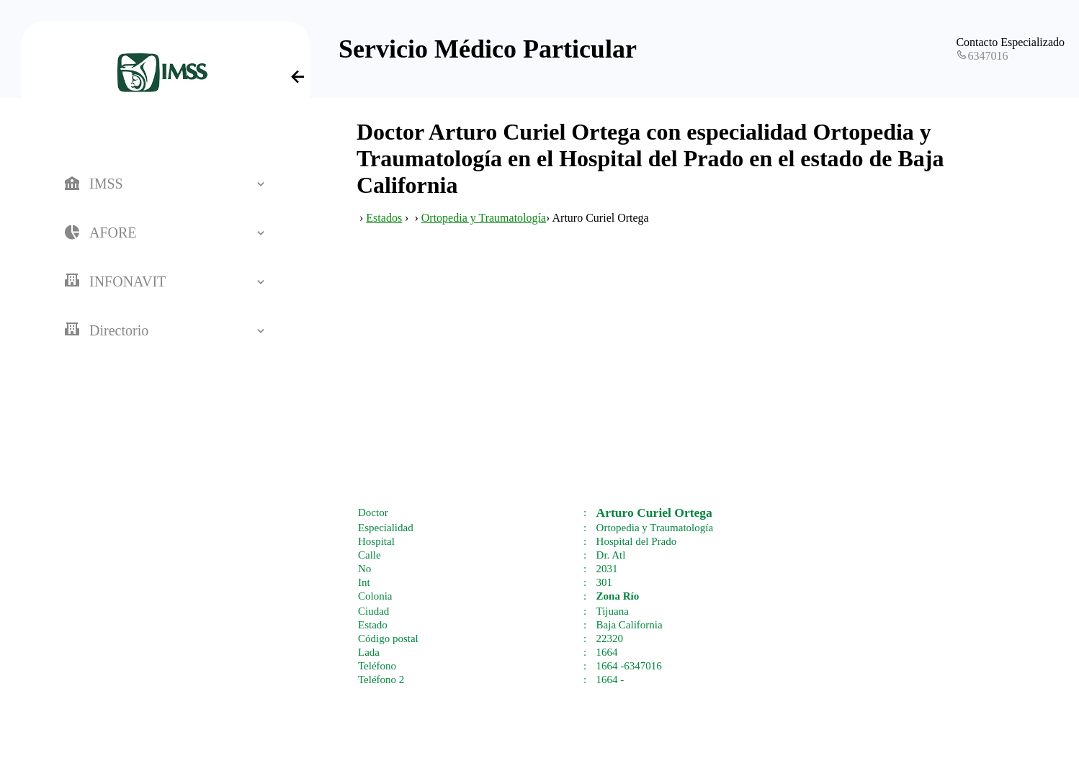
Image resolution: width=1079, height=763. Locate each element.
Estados (384, 218)
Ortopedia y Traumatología (483, 218)
